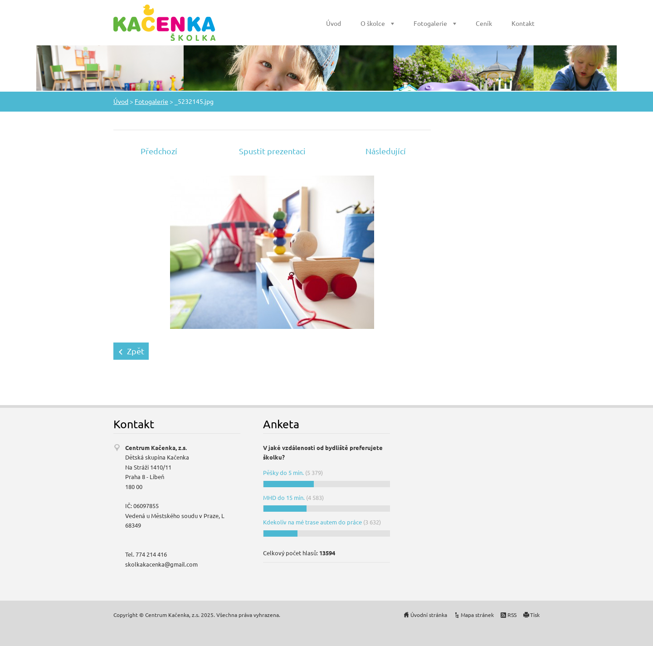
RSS (512, 614)
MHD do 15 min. (284, 497)
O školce (373, 23)
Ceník (484, 23)
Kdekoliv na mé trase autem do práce (312, 522)
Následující (385, 151)
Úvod (333, 23)
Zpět (135, 351)
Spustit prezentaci (272, 151)
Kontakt (523, 23)
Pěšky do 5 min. (283, 472)
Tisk (535, 614)
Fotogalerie (430, 23)
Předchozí (159, 151)
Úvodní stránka (428, 614)
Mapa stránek (477, 614)
